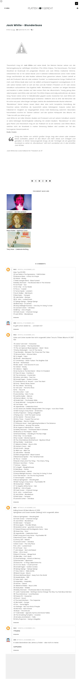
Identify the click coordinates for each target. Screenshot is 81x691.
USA (7, 21)
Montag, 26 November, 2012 (26, 232)
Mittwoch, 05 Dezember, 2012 (27, 470)
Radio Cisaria (11, 132)
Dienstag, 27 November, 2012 (25, 285)
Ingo (13, 30)
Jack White (28, 65)
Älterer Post (70, 656)
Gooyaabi (54, 685)
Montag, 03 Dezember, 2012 (26, 297)
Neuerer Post (11, 656)
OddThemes (35, 685)
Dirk (14, 285)
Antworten (16, 280)
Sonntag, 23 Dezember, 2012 (26, 591)
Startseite (41, 656)
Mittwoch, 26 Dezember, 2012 (26, 602)
